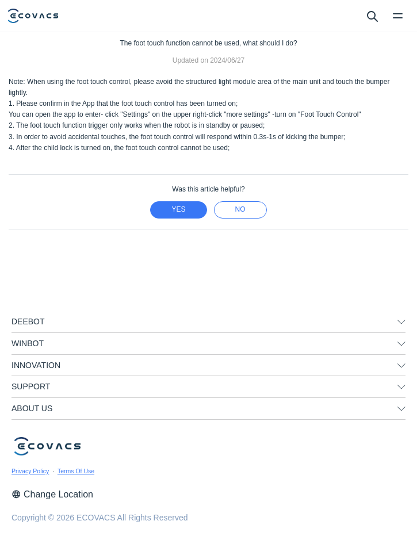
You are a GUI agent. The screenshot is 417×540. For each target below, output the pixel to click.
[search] (371, 15)
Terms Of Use (76, 471)
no (240, 209)
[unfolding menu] (401, 322)
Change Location (52, 494)
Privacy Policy (30, 471)
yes (178, 209)
